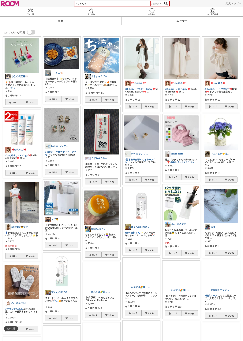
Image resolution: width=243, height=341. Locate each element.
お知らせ (152, 11)
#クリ (13, 87)
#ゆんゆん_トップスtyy (217, 89)
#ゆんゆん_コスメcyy (16, 155)
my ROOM (212, 11)
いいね (31, 102)
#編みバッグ (176, 162)
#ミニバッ (189, 162)
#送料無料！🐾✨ (134, 232)
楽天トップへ (233, 3)
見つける (91, 11)
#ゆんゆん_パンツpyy (176, 89)
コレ (15, 102)
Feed (30, 11)
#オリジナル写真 (14, 309)
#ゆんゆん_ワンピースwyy (138, 89)
